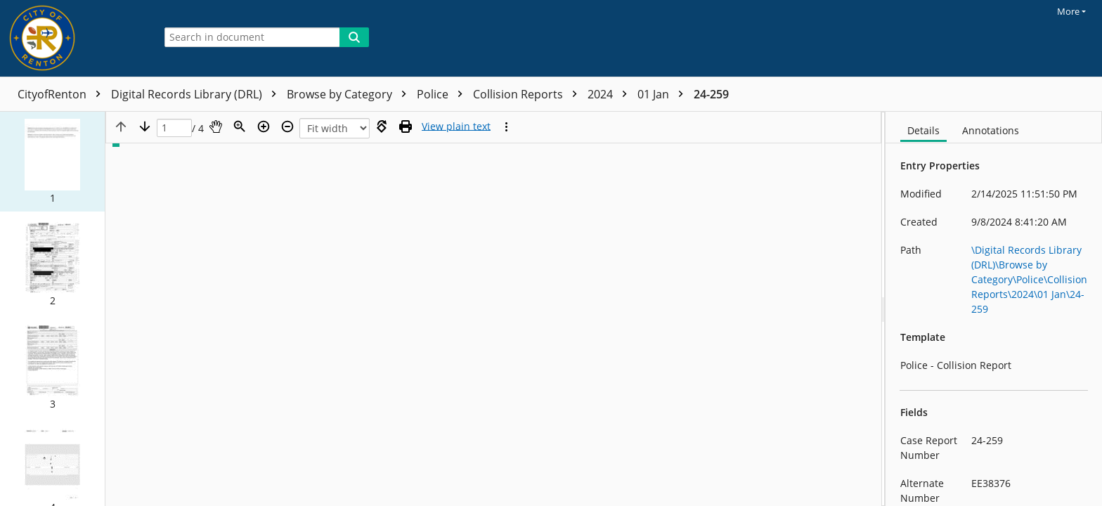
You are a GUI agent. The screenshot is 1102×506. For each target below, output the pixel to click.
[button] (52, 162)
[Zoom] (240, 126)
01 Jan (663, 94)
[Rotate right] (382, 126)
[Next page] (145, 126)
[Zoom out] (287, 126)
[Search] (354, 37)
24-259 (711, 94)
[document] (994, 309)
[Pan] (216, 126)
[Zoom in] (264, 126)
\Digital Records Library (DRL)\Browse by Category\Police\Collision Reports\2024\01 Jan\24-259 (1029, 279)
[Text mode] (456, 126)
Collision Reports (528, 94)
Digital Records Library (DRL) (197, 94)
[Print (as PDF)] (405, 126)
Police (443, 94)
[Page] (174, 128)
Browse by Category (350, 94)
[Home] (74, 38)
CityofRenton (63, 94)
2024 (611, 94)
